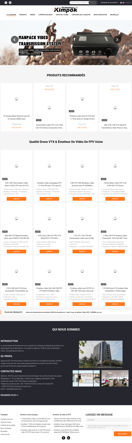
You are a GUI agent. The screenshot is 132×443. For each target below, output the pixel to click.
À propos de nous (45, 15)
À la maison (11, 15)
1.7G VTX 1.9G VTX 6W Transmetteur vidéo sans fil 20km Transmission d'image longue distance (82, 237)
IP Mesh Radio (16, 124)
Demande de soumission (109, 2)
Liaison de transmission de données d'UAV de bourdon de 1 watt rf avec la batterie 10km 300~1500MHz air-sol (64, 312)
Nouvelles (114, 15)
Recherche (93, 2)
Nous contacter (100, 15)
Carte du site (5, 434)
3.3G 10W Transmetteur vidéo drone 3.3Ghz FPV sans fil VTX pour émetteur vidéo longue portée (16, 184)
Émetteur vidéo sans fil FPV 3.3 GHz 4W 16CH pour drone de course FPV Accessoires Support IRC (82, 289)
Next (117, 39)
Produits (23, 15)
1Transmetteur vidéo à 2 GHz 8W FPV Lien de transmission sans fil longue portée (35, 420)
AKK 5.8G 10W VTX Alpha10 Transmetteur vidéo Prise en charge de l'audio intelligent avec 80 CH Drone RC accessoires (115, 126)
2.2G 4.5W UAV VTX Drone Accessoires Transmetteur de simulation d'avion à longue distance (16, 289)
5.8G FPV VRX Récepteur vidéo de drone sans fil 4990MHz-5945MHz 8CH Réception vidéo (82, 184)
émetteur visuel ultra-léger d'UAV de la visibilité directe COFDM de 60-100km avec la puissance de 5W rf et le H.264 (68, 425)
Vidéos (32, 15)
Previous (15, 39)
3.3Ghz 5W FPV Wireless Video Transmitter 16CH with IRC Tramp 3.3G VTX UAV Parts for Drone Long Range (115, 237)
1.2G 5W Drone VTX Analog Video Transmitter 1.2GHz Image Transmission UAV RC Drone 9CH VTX (115, 289)
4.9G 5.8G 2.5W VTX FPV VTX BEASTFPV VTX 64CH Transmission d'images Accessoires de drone (49, 237)
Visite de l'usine (62, 15)
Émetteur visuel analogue (29, 415)
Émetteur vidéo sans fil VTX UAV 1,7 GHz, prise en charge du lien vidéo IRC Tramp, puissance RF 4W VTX (82, 117)
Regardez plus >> (9, 395)
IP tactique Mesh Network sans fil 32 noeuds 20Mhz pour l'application (16, 117)
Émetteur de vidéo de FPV (62, 415)
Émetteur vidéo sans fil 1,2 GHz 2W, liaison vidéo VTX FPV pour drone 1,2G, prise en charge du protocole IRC (36, 431)
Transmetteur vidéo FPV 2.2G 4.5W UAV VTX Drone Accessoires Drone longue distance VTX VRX (49, 126)
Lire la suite (16, 128)
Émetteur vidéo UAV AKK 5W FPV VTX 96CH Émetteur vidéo (49, 289)
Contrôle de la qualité (81, 15)
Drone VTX (49, 86)
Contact (16, 199)
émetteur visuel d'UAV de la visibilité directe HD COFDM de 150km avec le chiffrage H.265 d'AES (66, 431)
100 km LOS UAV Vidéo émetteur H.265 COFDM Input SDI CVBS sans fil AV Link (67, 420)
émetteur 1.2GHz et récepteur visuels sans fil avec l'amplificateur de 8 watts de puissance (36, 425)
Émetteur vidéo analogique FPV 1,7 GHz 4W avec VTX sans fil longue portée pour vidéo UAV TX (49, 184)
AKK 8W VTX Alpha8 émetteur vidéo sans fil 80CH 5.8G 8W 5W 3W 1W (16, 237)
